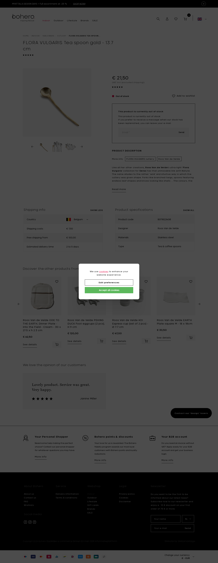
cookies (103, 271)
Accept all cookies (109, 290)
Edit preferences (109, 282)
